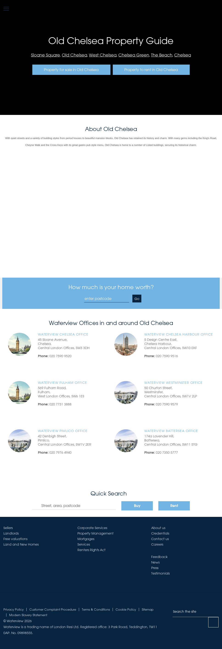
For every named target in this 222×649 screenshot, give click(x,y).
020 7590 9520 (60, 356)
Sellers (8, 528)
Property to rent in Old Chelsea (151, 69)
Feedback (159, 557)
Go (136, 299)
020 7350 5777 (167, 452)
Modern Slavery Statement (28, 615)
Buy (137, 506)
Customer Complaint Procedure (52, 609)
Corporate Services (92, 528)
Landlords (11, 533)
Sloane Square (45, 54)
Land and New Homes (21, 544)
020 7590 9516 (167, 356)
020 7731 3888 (60, 404)
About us (158, 528)
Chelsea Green (133, 54)
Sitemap (148, 609)
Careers (157, 544)
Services (83, 544)
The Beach (161, 54)
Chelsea (182, 54)
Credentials (160, 533)
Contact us (160, 539)
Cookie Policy (126, 609)
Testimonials (160, 573)
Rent (174, 506)
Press (154, 568)
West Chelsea (103, 54)
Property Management (95, 533)
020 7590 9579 (167, 404)
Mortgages (85, 539)
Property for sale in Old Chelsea (71, 69)
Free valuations (15, 539)
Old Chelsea (74, 54)
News (155, 562)
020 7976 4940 (60, 452)
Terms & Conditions (96, 609)
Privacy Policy (13, 609)
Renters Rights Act (91, 550)
